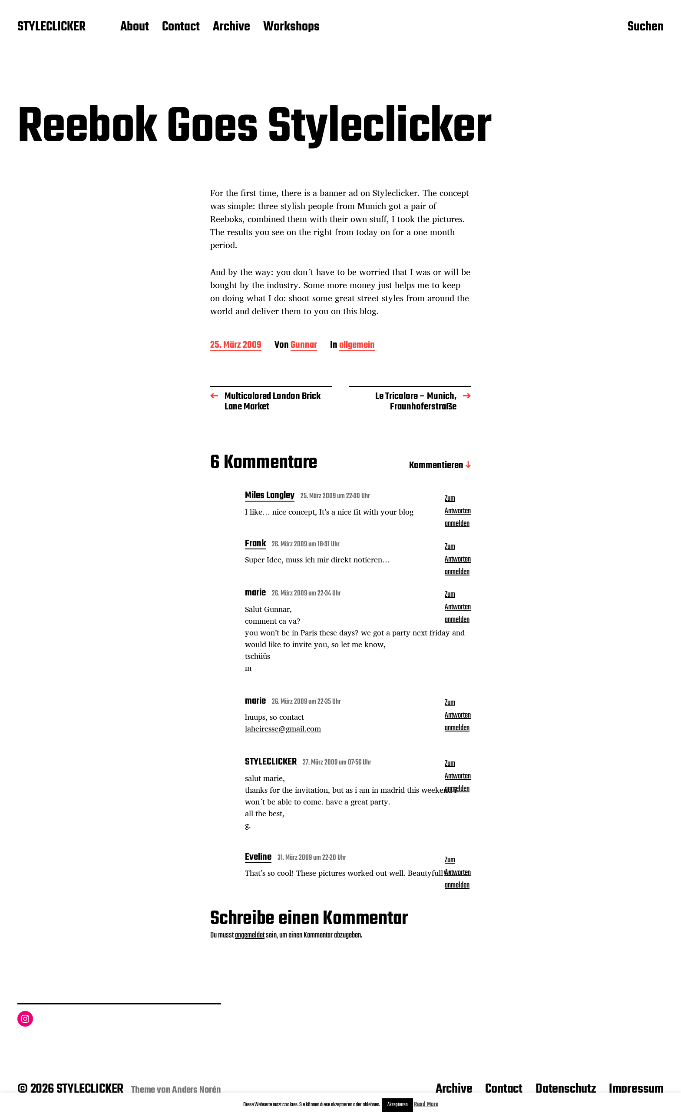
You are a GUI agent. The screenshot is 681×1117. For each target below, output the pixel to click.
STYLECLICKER (51, 27)
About (134, 27)
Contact (181, 27)
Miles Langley (269, 496)
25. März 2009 (235, 345)
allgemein (357, 345)
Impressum (636, 1089)
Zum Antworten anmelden (458, 511)
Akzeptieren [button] (397, 1105)
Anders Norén (196, 1090)
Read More (426, 1104)
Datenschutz (566, 1089)
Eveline (258, 858)
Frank (255, 544)
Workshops (291, 27)
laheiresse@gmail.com (283, 728)
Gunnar (304, 345)
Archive (231, 27)
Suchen (646, 27)
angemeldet (249, 935)
